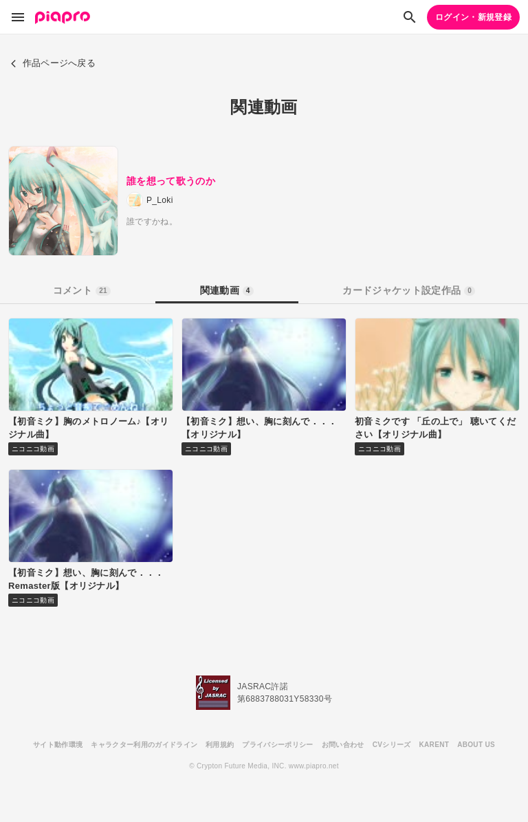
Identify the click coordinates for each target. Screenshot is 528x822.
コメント (82, 290)
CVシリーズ (392, 744)
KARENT (434, 744)
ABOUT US (476, 744)
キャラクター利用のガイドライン (144, 744)
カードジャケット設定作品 (408, 290)
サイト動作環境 (57, 744)
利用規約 (220, 744)
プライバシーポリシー (277, 744)
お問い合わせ (343, 744)
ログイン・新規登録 (473, 17)
